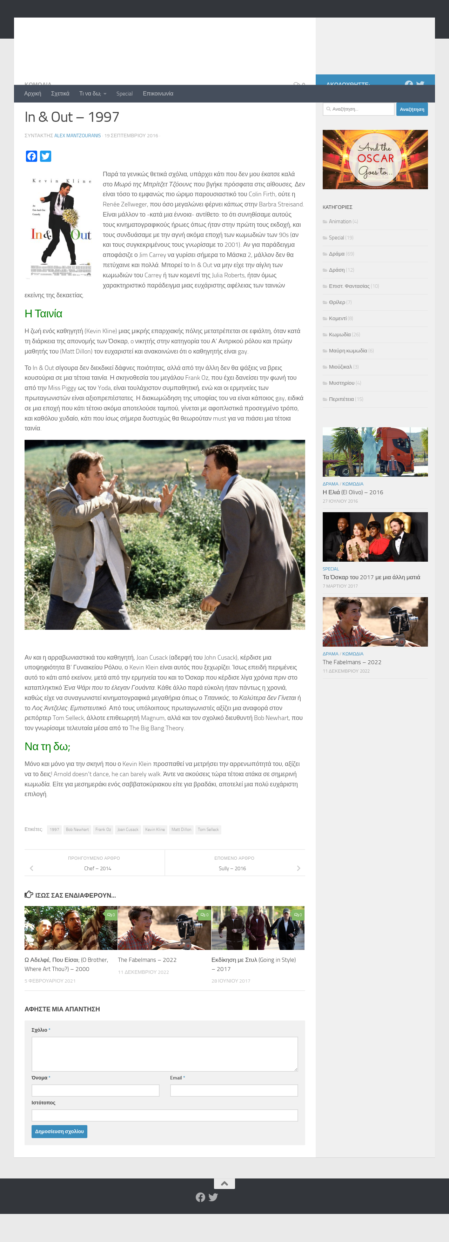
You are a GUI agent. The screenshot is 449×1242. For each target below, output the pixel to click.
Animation (340, 249)
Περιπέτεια (341, 427)
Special (124, 93)
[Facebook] (409, 112)
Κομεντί (338, 346)
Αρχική (32, 93)
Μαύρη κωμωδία (348, 379)
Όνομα (41, 1106)
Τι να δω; (90, 93)
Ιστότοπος (43, 1131)
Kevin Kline (155, 857)
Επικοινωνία (158, 93)
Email (177, 1106)
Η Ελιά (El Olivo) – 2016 (353, 520)
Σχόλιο (41, 1058)
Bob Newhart (77, 857)
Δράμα (337, 282)
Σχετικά (60, 93)
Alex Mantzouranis (77, 164)
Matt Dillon (181, 857)
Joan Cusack (128, 857)
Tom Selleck (208, 857)
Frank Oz (103, 857)
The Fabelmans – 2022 (147, 987)
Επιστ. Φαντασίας (349, 314)
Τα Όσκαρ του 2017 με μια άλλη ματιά (371, 605)
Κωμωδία (38, 113)
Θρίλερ (337, 330)
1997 (54, 857)
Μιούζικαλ (340, 395)
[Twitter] (420, 112)
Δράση (337, 298)
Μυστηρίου (342, 411)
